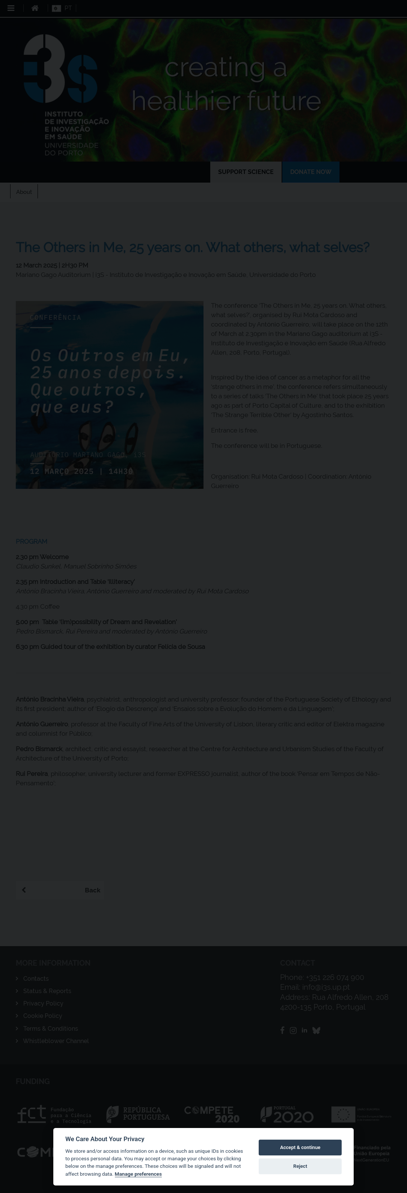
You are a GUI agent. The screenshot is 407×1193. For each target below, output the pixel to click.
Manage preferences (138, 1174)
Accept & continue (300, 1147)
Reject (300, 1166)
